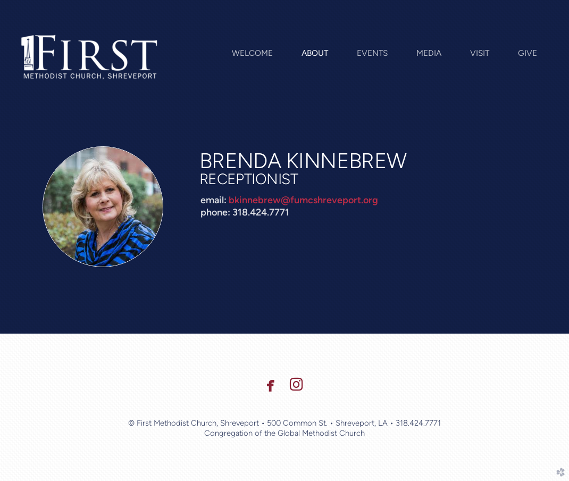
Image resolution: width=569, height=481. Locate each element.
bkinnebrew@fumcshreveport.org (303, 200)
